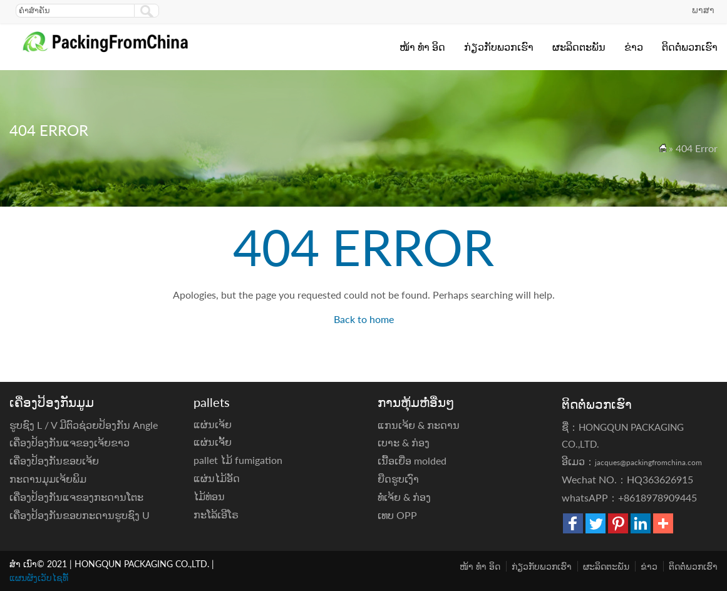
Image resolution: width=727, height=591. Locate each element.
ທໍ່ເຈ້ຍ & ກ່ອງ (404, 497)
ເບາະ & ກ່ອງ (404, 442)
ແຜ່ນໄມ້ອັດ (216, 478)
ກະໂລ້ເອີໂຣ (216, 514)
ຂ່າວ (633, 47)
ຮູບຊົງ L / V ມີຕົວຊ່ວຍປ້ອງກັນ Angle (83, 425)
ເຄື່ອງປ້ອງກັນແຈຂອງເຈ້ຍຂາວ (69, 442)
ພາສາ (703, 9)
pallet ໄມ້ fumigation (237, 460)
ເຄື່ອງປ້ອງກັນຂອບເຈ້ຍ (54, 460)
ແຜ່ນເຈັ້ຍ (212, 442)
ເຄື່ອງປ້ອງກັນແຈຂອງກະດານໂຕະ (76, 497)
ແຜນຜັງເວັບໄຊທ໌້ (38, 577)
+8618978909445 (657, 497)
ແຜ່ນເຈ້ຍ (212, 424)
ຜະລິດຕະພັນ (579, 47)
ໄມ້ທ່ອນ (209, 496)
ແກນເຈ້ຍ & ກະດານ (419, 425)
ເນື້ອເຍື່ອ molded (412, 460)
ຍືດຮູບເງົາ (398, 479)
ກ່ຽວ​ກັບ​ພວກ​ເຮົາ (499, 47)
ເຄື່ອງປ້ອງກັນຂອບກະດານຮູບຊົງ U (79, 515)
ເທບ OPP (397, 515)
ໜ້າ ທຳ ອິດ (422, 47)
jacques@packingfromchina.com (648, 462)
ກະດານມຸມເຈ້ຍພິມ (47, 479)
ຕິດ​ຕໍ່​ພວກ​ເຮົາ (690, 47)
